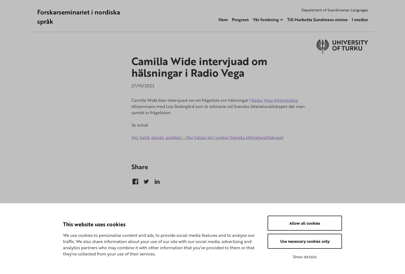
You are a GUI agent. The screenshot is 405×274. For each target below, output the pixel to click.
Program (240, 20)
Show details (305, 257)
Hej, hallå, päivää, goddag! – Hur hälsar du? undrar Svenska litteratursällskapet (207, 137)
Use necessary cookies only (305, 241)
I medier (360, 20)
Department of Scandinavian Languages (334, 10)
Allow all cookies (304, 223)
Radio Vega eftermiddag (275, 100)
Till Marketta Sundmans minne (317, 20)
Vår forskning (266, 20)
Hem (223, 20)
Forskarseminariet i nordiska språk (78, 16)
